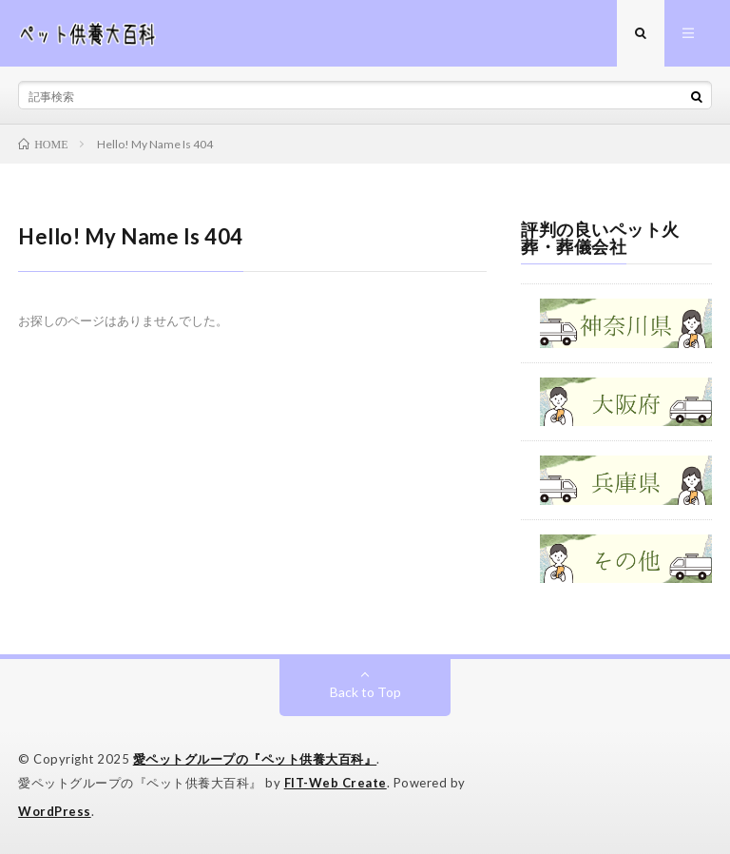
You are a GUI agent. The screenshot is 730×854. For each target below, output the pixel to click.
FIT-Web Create (335, 782)
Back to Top (365, 692)
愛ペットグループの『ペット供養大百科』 (255, 759)
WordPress (54, 811)
